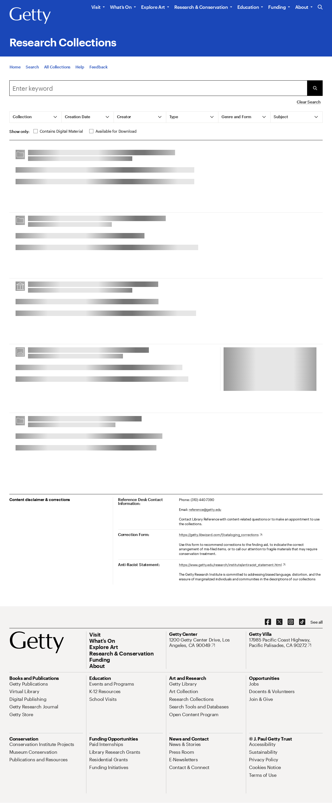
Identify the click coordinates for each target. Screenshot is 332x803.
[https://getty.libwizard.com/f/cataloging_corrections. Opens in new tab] (220, 535)
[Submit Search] (315, 88)
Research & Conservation (201, 7)
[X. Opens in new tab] (279, 622)
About (301, 7)
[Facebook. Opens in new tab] (268, 622)
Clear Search (308, 102)
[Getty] (30, 15)
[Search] (32, 73)
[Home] (15, 73)
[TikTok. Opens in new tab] (302, 622)
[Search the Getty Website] (320, 7)
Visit (96, 7)
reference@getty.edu (205, 510)
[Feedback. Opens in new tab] (98, 73)
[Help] (79, 73)
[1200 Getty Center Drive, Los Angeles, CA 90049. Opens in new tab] (206, 642)
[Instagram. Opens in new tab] (291, 622)
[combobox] (158, 88)
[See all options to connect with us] (316, 622)
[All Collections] (57, 73)
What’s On (121, 7)
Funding (277, 7)
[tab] (36, 117)
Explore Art (153, 7)
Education (248, 7)
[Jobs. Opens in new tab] (254, 684)
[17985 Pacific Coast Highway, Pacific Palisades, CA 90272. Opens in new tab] (286, 642)
